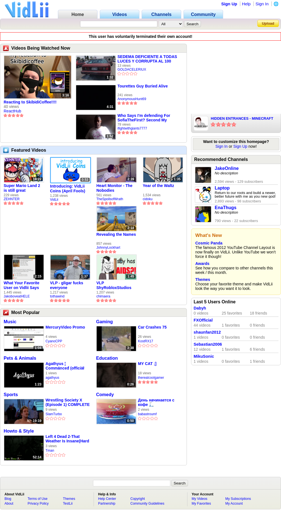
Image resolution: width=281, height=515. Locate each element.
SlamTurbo (54, 414)
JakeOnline (227, 168)
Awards (202, 263)
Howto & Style (19, 431)
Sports (11, 394)
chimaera (103, 296)
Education (107, 358)
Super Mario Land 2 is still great (22, 188)
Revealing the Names (116, 234)
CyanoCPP (54, 341)
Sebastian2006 (208, 344)
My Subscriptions (238, 499)
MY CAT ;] (147, 363)
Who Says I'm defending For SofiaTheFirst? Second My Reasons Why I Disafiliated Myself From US (143, 117)
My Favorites (201, 503)
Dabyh (200, 308)
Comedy (105, 394)
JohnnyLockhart (108, 248)
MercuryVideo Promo (65, 327)
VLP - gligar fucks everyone (66, 285)
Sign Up (229, 3)
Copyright (137, 499)
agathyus (52, 378)
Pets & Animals (20, 358)
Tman (50, 450)
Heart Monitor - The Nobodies (114, 188)
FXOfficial (203, 320)
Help (246, 3)
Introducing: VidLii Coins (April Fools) (67, 188)
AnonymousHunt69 (131, 99)
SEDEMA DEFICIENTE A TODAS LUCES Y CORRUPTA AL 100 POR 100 (147, 58)
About (8, 503)
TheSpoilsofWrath (109, 199)
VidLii (54, 200)
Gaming (104, 321)
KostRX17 (145, 341)
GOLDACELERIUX (131, 69)
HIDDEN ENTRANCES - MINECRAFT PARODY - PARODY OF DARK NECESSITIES (242, 118)
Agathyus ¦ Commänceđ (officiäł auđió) (65, 366)
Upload (268, 23)
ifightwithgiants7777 (132, 128)
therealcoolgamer (151, 378)
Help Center (107, 499)
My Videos (199, 499)
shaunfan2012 (207, 332)
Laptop (222, 188)
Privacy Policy (38, 503)
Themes (202, 279)
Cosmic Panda (208, 243)
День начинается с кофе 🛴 (156, 402)
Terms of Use (37, 499)
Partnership (106, 503)
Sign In (262, 3)
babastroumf (147, 414)
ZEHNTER (12, 199)
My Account (234, 503)
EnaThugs (225, 207)
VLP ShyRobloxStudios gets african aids (113, 285)
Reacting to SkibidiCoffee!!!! (30, 102)
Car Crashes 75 (152, 327)
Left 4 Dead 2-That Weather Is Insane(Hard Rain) (67, 439)
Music (10, 321)
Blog (7, 499)
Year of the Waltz (158, 185)
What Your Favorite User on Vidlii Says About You (21, 285)
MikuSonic (204, 356)
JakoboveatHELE (17, 296)
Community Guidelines (147, 503)
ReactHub (12, 111)
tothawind (57, 296)
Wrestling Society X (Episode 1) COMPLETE (68, 402)
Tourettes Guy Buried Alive (142, 86)
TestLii (67, 503)
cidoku (148, 199)
